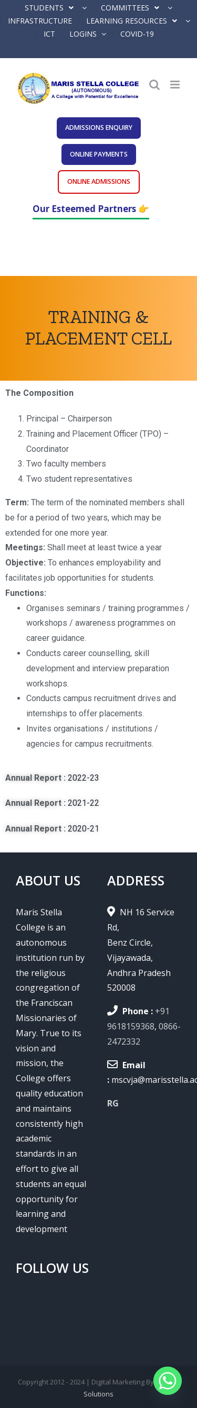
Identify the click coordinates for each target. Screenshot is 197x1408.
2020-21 (83, 829)
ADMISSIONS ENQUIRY (98, 127)
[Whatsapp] (167, 1381)
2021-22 (83, 803)
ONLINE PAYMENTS (99, 154)
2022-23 (83, 778)
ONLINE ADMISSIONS (98, 181)
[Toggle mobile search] (154, 84)
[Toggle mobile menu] (175, 84)
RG (113, 1103)
